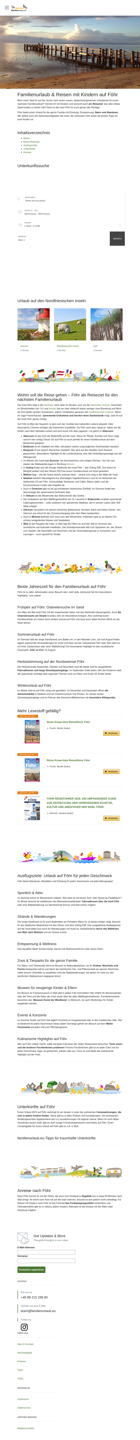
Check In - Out (31, 210)
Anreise (27, 152)
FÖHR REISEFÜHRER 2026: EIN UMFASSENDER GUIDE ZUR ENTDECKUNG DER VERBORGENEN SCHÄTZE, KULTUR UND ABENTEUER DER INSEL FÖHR (81, 803)
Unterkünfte (29, 149)
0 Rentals (24, 350)
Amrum (24, 346)
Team (20, 1370)
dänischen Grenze (100, 405)
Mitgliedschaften (26, 1428)
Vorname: (23, 1256)
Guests (27, 222)
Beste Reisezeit (31, 142)
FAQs (20, 1378)
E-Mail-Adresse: (26, 1247)
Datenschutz (24, 1408)
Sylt (95, 346)
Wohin (26, 138)
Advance (22, 236)
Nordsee (48, 405)
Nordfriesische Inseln (68, 346)
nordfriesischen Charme (101, 412)
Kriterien (22, 1361)
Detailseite (113, 733)
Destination (30, 197)
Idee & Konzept (25, 1344)
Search (117, 239)
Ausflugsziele (30, 145)
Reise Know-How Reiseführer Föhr (68, 722)
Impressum (23, 1399)
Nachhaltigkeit (25, 1353)
